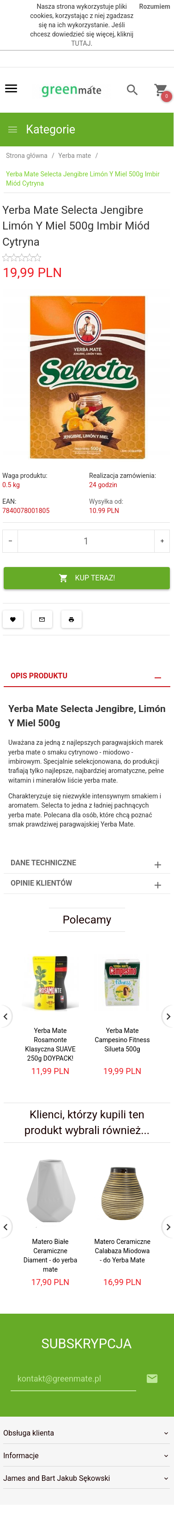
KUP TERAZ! (87, 578)
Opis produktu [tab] (39, 675)
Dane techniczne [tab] (43, 862)
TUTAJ (80, 43)
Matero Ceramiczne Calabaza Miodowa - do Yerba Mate (122, 1251)
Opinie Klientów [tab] (41, 883)
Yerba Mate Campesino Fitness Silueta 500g (122, 1040)
